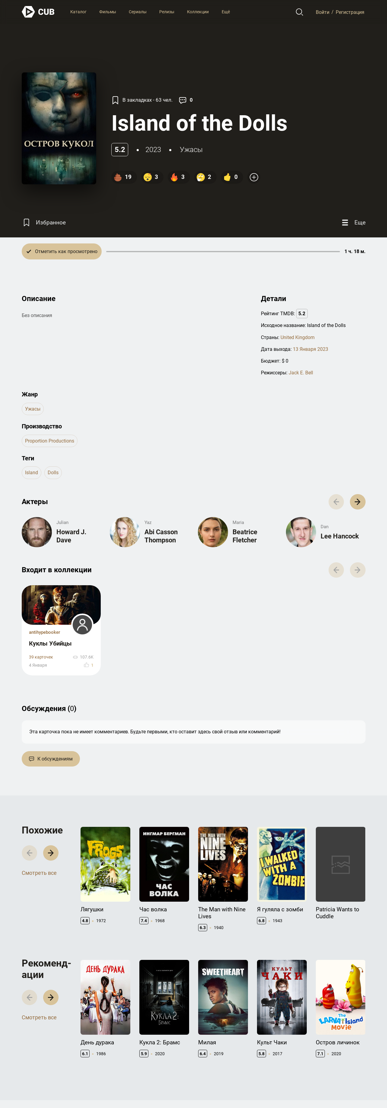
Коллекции (198, 11)
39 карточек (41, 657)
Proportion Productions (49, 441)
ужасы (191, 149)
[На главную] (38, 12)
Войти (322, 12)
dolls (53, 472)
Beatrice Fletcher (245, 536)
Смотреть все (39, 873)
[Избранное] (44, 222)
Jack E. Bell (301, 373)
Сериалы (138, 11)
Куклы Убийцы (50, 643)
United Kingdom (298, 337)
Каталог (78, 11)
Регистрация (350, 12)
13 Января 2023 (310, 349)
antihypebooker (44, 632)
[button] (357, 502)
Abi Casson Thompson (161, 536)
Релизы (166, 11)
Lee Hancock (340, 536)
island (31, 472)
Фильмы (107, 11)
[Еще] (353, 222)
